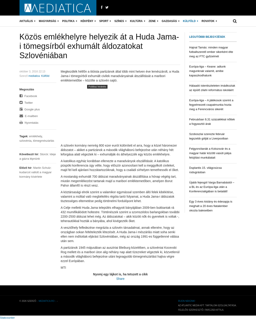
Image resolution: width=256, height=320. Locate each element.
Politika (68, 21)
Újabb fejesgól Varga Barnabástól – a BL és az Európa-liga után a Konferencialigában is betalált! (212, 187)
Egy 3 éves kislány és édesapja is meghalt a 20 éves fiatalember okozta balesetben (210, 206)
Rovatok (208, 21)
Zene (152, 21)
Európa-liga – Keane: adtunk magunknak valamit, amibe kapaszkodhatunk (207, 71)
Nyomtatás (29, 122)
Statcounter (7, 317)
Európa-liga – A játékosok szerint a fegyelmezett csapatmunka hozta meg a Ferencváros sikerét (211, 105)
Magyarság (47, 21)
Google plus (30, 109)
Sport (103, 21)
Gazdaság (169, 21)
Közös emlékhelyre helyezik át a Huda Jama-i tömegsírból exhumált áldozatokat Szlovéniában (99, 46)
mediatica (34, 76)
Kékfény (86, 21)
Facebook (28, 96)
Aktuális (26, 21)
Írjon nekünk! (186, 301)
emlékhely (35, 136)
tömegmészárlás (43, 140)
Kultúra (136, 21)
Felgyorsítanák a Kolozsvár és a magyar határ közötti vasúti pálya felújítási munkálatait (210, 153)
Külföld (189, 21)
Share (120, 278)
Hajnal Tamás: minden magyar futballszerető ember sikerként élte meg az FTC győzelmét (211, 52)
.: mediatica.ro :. (46, 301)
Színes (119, 21)
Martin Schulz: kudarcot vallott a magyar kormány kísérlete (36, 172)
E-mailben (29, 116)
